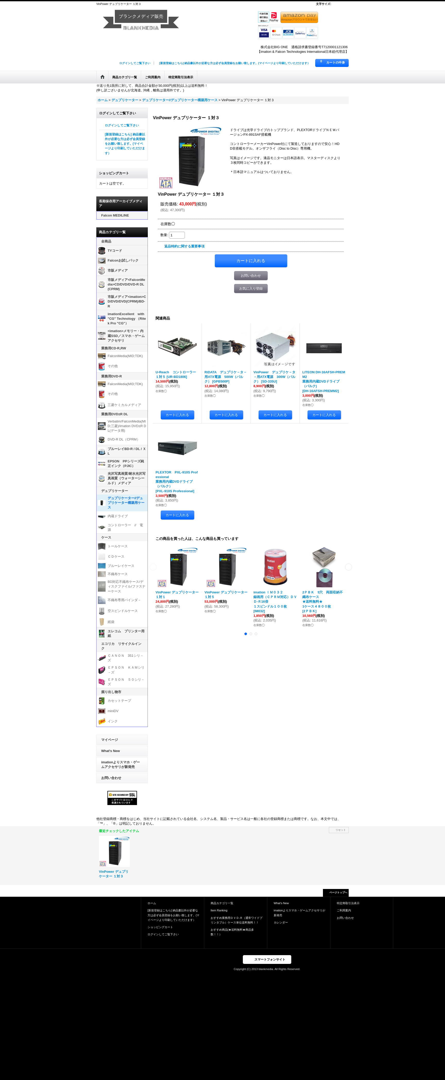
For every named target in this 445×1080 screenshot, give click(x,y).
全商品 (106, 241)
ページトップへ (338, 892)
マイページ (109, 740)
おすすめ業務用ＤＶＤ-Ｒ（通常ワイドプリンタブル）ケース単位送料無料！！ (237, 920)
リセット (341, 829)
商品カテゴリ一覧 (222, 903)
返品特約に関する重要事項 (184, 246)
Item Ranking (219, 910)
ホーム (152, 903)
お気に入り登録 (251, 288)
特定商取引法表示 (348, 903)
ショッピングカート (160, 927)
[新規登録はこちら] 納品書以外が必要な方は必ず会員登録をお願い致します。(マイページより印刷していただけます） (234, 63)
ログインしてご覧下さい (134, 63)
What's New (110, 751)
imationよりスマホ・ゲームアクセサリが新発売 (120, 764)
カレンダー (281, 922)
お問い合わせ (111, 778)
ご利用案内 (344, 910)
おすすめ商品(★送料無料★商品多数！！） (232, 932)
